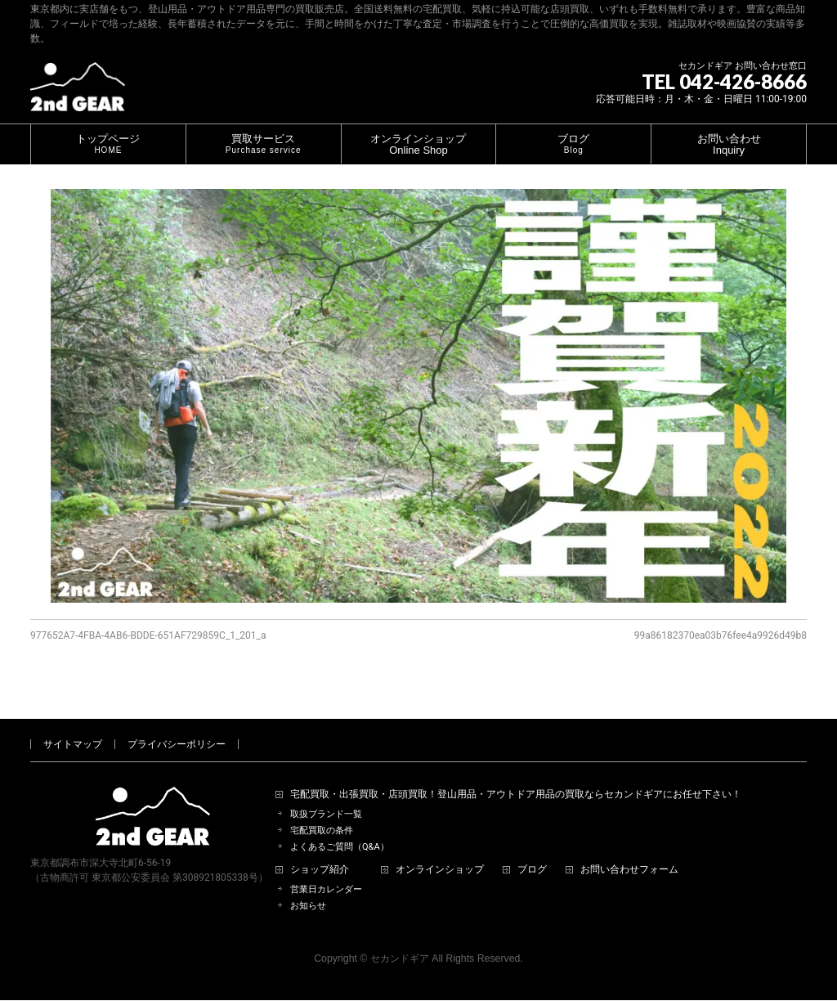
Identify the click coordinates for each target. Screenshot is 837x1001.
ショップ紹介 (319, 851)
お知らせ (308, 887)
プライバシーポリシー (177, 725)
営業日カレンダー (326, 870)
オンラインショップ (440, 851)
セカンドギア (399, 939)
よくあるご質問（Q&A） (339, 828)
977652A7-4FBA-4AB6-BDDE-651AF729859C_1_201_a (148, 635)
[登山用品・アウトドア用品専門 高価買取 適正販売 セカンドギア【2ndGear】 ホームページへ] (77, 93)
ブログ (532, 851)
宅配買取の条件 (321, 811)
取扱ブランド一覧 (326, 795)
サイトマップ (72, 725)
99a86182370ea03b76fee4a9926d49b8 (720, 635)
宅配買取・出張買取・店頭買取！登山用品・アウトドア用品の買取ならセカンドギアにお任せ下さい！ (515, 775)
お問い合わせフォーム (629, 851)
